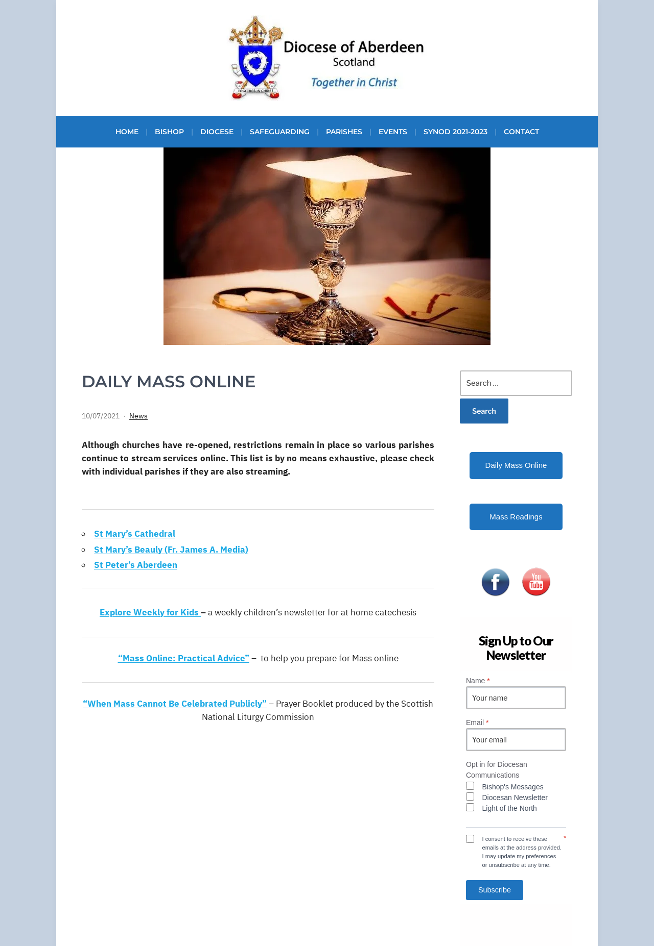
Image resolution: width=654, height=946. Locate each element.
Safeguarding (280, 131)
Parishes (344, 131)
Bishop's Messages (513, 787)
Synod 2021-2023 (455, 131)
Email (477, 722)
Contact (521, 131)
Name (478, 681)
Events (393, 131)
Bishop (169, 131)
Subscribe (494, 890)
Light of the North (509, 808)
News (138, 415)
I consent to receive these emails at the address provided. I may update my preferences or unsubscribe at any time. (522, 851)
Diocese (216, 131)
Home (126, 131)
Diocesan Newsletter (515, 797)
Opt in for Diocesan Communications (496, 769)
